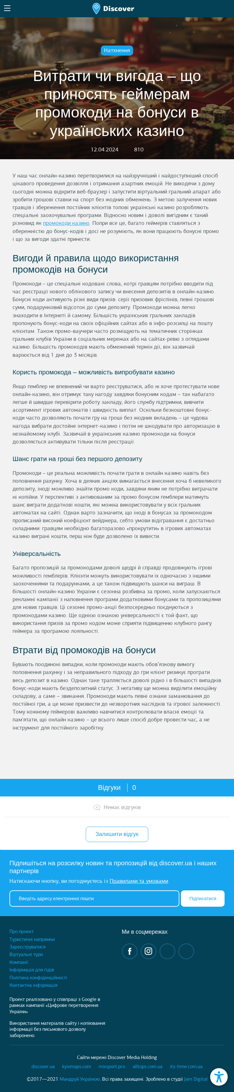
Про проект (21, 931)
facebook (130, 951)
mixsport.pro (112, 1066)
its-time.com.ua (186, 1066)
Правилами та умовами (139, 880)
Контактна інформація (33, 985)
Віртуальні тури (26, 954)
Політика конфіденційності (38, 978)
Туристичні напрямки (32, 939)
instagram (148, 951)
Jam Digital (196, 1079)
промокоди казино (66, 223)
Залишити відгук (117, 834)
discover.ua (43, 1066)
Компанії (18, 962)
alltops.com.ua (147, 1066)
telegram (167, 951)
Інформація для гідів (31, 970)
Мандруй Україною (80, 1079)
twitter (186, 951)
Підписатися (202, 898)
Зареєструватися (27, 947)
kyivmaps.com (76, 1066)
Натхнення (117, 50)
